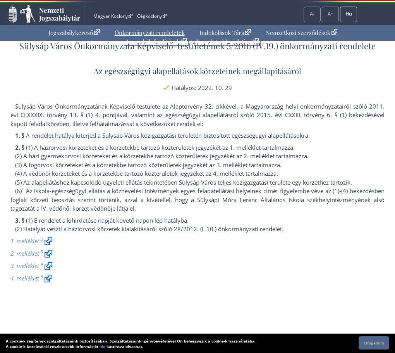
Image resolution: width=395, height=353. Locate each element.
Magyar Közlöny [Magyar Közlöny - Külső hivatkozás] (112, 16)
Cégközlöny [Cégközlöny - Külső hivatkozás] (152, 16)
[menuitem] (74, 32)
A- (312, 13)
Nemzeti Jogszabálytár (59, 14)
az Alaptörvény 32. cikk (194, 106)
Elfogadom (374, 343)
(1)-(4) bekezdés (353, 191)
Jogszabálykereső (74, 32)
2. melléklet (259, 156)
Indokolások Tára (225, 32)
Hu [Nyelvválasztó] (348, 13)
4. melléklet (228, 173)
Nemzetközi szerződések (301, 32)
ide (102, 346)
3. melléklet (231, 165)
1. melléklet (245, 147)
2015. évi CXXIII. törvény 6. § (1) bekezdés (315, 115)
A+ (330, 13)
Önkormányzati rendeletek (150, 32)
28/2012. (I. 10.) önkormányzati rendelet (228, 229)
